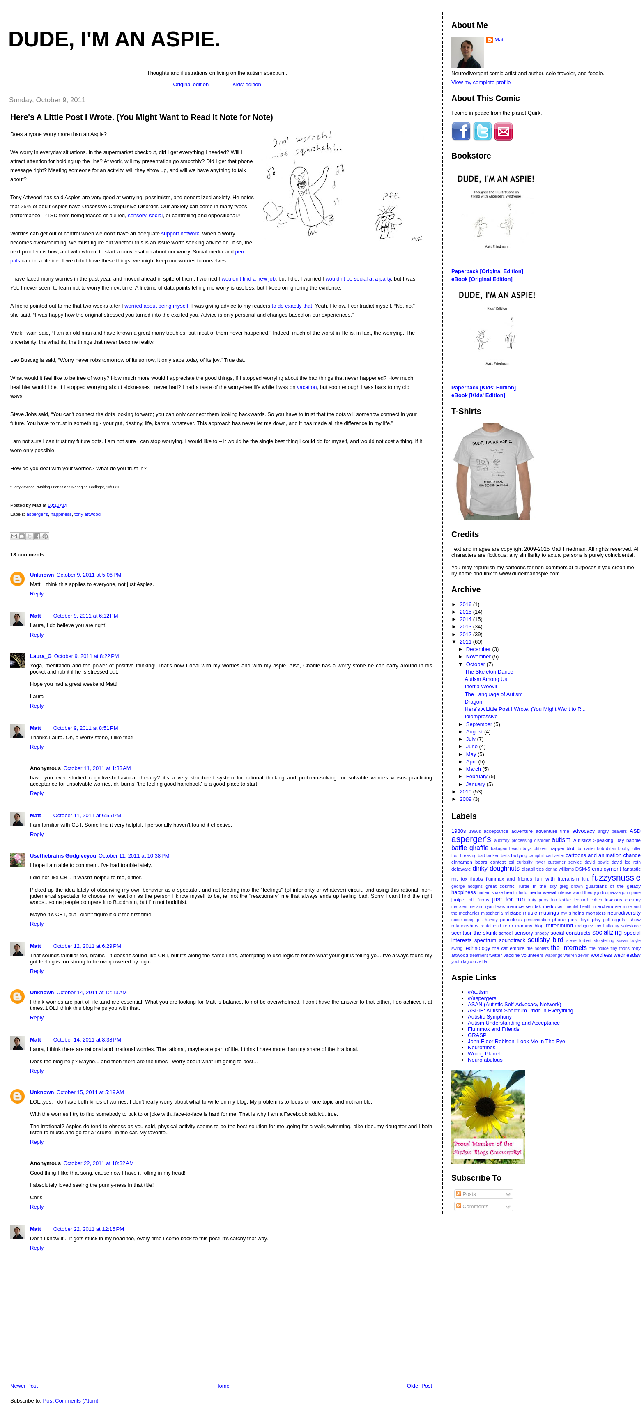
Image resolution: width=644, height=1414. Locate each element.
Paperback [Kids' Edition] (483, 387)
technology (477, 948)
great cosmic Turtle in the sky (521, 886)
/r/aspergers (482, 998)
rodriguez (584, 926)
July (471, 739)
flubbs (476, 878)
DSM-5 (582, 868)
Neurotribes (481, 1047)
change (632, 855)
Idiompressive (481, 716)
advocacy (583, 831)
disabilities (533, 868)
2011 (466, 642)
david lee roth (626, 862)
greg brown (571, 886)
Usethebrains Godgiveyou (63, 856)
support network (180, 233)
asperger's (37, 514)
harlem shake (490, 892)
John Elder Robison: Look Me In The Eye (516, 1041)
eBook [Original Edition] (482, 279)
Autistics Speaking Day (598, 840)
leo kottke (561, 900)
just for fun (508, 899)
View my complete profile (481, 82)
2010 (466, 792)
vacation (307, 387)
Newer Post (24, 1386)
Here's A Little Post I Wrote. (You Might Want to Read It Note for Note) (141, 117)
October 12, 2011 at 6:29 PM (87, 946)
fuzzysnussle (616, 877)
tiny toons (620, 948)
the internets (569, 947)
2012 (466, 634)
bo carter (586, 848)
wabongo (553, 955)
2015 (466, 612)
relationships (464, 925)
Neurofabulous (485, 1060)
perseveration (537, 919)
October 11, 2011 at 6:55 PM (87, 815)
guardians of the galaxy (613, 886)
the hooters (538, 948)
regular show (626, 919)
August (475, 732)
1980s (458, 831)
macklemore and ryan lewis (478, 906)
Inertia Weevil (481, 686)
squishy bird (545, 939)
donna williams (559, 869)
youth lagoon (463, 961)
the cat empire (508, 948)
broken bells (497, 855)
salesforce (631, 926)
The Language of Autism (494, 694)
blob (570, 848)
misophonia (492, 913)
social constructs (570, 933)
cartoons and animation (593, 855)
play (596, 919)
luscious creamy (623, 899)
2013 (466, 626)
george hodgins (467, 886)
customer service (565, 862)
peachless (511, 919)
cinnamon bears (469, 861)
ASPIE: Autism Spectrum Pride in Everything (520, 1010)
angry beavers (612, 831)
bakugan (499, 848)
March (474, 769)
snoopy (542, 933)
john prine (631, 892)
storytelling (604, 940)
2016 (466, 604)
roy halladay (607, 926)
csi (511, 862)
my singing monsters (583, 912)
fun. (585, 879)
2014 (466, 619)
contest (498, 861)
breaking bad (472, 855)
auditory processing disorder (522, 840)
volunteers (532, 955)
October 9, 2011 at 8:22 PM (86, 656)
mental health (579, 906)
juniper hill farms (470, 899)
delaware (461, 868)
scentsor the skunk (474, 933)
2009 (466, 799)
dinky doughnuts (496, 868)
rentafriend (491, 926)
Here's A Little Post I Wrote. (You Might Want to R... (525, 709)
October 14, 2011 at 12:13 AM (92, 992)
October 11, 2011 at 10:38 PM (134, 856)
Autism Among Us (486, 679)
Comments (472, 1206)
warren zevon (577, 955)
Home (222, 1386)
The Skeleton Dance (489, 672)
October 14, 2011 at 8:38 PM (87, 1040)
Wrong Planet (484, 1054)
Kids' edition (246, 84)
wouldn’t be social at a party (358, 279)
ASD (635, 831)
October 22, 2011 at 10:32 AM (98, 1163)
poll (606, 919)
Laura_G (41, 656)
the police (598, 948)
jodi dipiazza (609, 892)
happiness (61, 514)
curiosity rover (531, 862)
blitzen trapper (549, 848)
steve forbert (578, 940)
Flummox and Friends (494, 1029)
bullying (519, 855)
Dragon (474, 702)
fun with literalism (557, 879)
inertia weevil (543, 892)
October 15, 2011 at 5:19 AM (90, 1092)
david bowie (597, 862)
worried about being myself (156, 306)
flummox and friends (509, 878)
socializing (607, 932)
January (476, 784)
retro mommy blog (523, 925)
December (479, 649)
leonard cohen (588, 900)
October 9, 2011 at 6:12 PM (85, 616)
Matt (35, 616)
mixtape (512, 912)
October (476, 664)
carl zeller (555, 855)
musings (549, 913)
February (477, 776)
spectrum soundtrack (499, 940)
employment (606, 869)
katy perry (538, 900)
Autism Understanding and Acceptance (514, 1023)
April (472, 762)
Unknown (42, 575)
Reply (37, 594)
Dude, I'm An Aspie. (114, 39)
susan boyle (628, 940)
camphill (536, 855)
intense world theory (577, 892)
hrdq (523, 892)
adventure (522, 831)
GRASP (477, 1035)
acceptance (496, 831)
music (530, 913)
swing (456, 948)
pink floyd (578, 919)
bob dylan (606, 848)
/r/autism (478, 992)
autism (561, 839)
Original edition (191, 84)
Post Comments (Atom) (71, 1401)
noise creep (462, 919)
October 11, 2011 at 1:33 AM (97, 768)
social (156, 215)
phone (559, 919)
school (506, 933)
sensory (137, 215)
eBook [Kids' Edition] (478, 395)
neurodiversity (624, 913)
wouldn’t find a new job (249, 279)
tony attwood (87, 514)
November (479, 656)
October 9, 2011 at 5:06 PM (89, 575)
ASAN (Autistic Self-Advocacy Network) (514, 1004)
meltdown (553, 906)
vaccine (512, 955)
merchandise (607, 906)
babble (633, 840)
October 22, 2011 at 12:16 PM (88, 1229)
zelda (482, 961)
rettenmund (559, 925)
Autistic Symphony (490, 1017)
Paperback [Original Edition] (487, 271)
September (480, 724)
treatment (479, 955)
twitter (495, 955)
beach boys (520, 848)
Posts (466, 1194)
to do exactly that (292, 306)
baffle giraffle (469, 847)
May (472, 754)
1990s (475, 831)
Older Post (419, 1386)
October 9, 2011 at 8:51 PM (85, 728)
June (472, 746)
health (511, 892)
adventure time (552, 831)
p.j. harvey (487, 919)
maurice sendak (524, 906)
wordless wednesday (616, 955)
